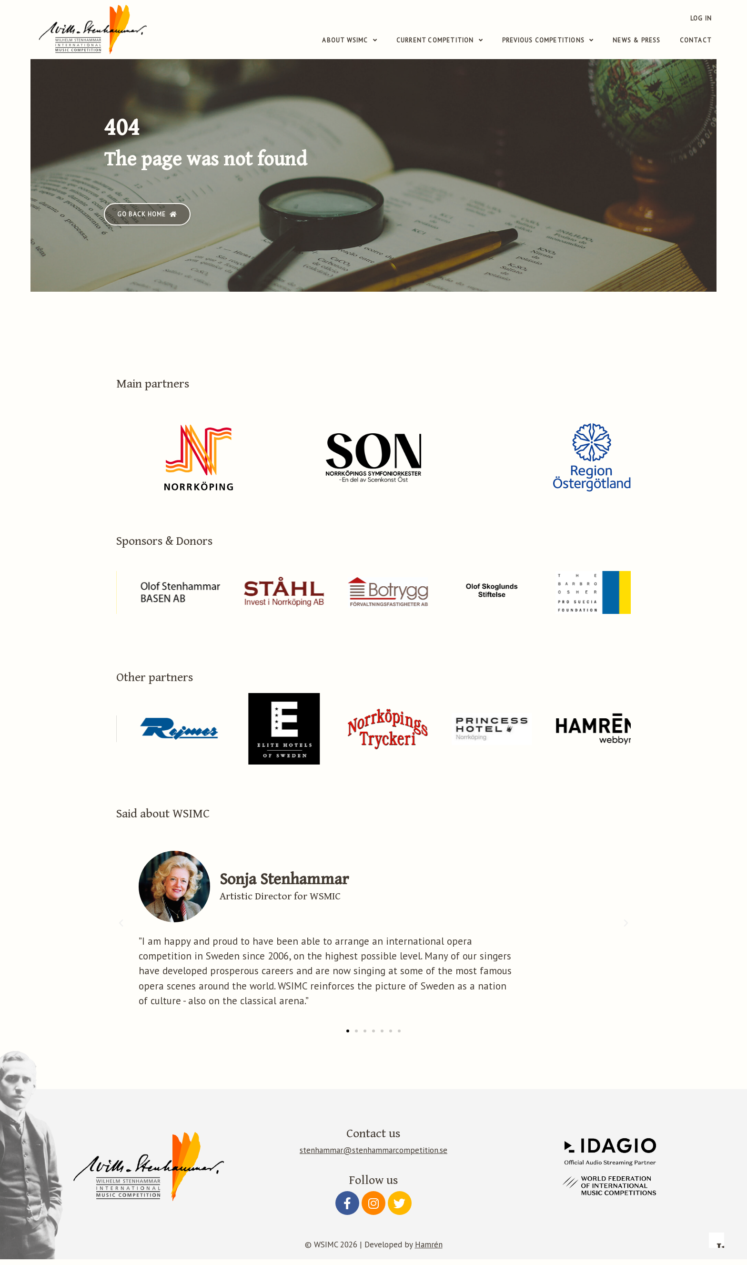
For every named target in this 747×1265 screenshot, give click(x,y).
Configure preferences (553, 1200)
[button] (147, 219)
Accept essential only (620, 1200)
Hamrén (429, 1250)
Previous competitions (548, 40)
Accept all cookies (686, 1200)
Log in (701, 18)
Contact (696, 40)
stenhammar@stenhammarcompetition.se (373, 1156)
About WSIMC (349, 40)
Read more (543, 1127)
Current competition (439, 40)
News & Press (636, 40)
